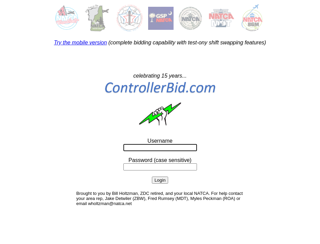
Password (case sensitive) (160, 160)
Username (160, 141)
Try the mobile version (80, 42)
